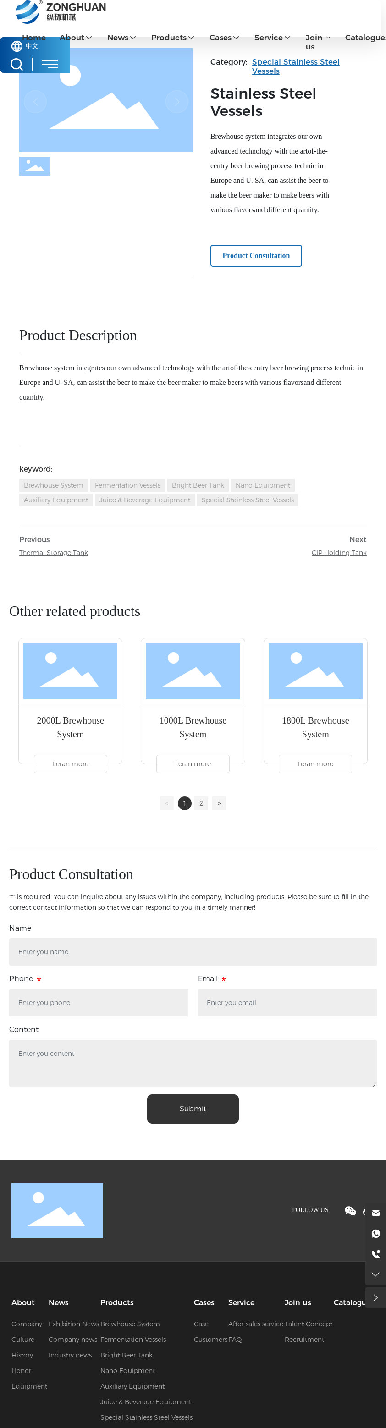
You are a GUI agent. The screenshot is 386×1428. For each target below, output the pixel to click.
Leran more (70, 764)
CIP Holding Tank (339, 553)
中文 (32, 46)
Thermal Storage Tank (53, 553)
